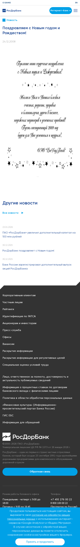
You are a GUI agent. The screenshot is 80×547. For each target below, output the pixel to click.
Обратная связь (40, 471)
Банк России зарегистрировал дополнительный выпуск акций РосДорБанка (37, 266)
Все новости (10, 212)
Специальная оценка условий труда (25, 365)
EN (76, 2)
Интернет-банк (60, 10)
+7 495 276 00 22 (61, 499)
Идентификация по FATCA (19, 316)
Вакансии (8, 344)
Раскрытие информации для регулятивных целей (33, 358)
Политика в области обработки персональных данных (37, 398)
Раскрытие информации (17, 351)
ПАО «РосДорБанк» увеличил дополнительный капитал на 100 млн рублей (39, 234)
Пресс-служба (11, 330)
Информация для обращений (21, 422)
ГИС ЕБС (7, 415)
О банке (6, 2)
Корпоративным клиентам (19, 295)
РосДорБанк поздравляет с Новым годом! (28, 250)
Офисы (6, 337)
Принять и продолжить (40, 541)
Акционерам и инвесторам (19, 323)
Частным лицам (12, 302)
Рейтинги (8, 309)
